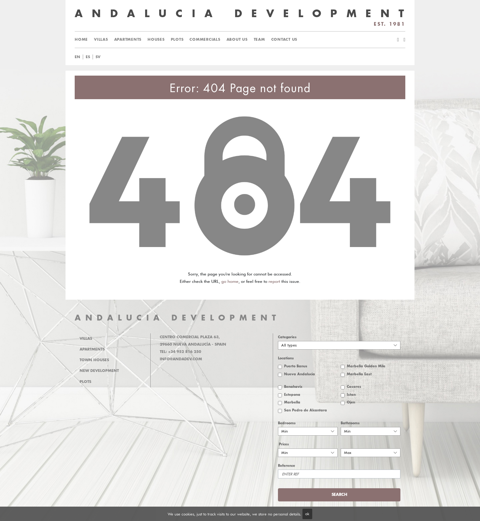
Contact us (284, 39)
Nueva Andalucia (299, 374)
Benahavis (293, 386)
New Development (99, 371)
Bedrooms (287, 423)
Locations (286, 358)
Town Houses (94, 360)
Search (339, 495)
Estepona (292, 394)
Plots (177, 39)
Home (81, 39)
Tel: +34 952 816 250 (180, 352)
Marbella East (359, 374)
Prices (284, 444)
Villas (101, 39)
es (88, 57)
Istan (351, 394)
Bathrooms (350, 423)
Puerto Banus (295, 366)
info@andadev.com (181, 359)
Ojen (351, 402)
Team (259, 39)
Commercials (204, 39)
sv (98, 57)
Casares (354, 386)
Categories (287, 337)
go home (229, 281)
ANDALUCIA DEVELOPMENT (177, 318)
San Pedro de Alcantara (305, 410)
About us (237, 39)
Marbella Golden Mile (366, 366)
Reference (286, 465)
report (274, 281)
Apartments (128, 39)
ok (307, 513)
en (77, 57)
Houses (156, 39)
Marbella (292, 402)
